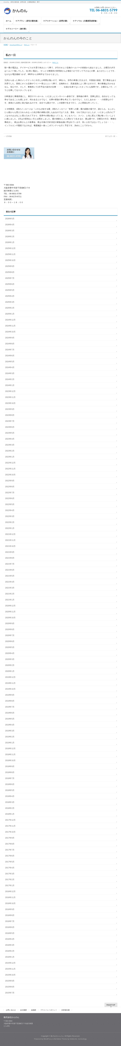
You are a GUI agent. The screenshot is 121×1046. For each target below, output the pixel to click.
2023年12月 (10, 391)
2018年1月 (9, 814)
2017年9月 (9, 838)
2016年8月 (9, 915)
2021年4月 (9, 582)
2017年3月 (9, 874)
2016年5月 (9, 933)
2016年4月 (9, 939)
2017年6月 (9, 856)
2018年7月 (9, 778)
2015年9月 (9, 981)
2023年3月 (9, 445)
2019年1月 (9, 743)
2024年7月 (9, 349)
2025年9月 (9, 266)
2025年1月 (9, 314)
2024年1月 (9, 385)
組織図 (33, 1010)
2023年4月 (9, 439)
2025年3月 (9, 302)
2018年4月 (9, 796)
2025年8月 (9, 272)
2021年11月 (10, 540)
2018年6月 (9, 784)
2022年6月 (9, 498)
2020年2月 (9, 665)
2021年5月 (9, 576)
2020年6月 (9, 641)
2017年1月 (9, 885)
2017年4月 (9, 868)
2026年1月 (9, 242)
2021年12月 (10, 534)
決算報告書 (65, 1010)
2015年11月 (10, 969)
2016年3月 (9, 945)
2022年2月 (9, 522)
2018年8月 (9, 772)
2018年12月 (10, 748)
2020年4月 (9, 653)
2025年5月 (9, 290)
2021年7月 (9, 564)
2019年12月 (10, 677)
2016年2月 (9, 951)
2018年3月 (9, 802)
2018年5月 (9, 790)
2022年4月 (9, 510)
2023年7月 (9, 421)
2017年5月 (9, 862)
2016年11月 (10, 897)
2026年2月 (9, 236)
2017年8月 (9, 844)
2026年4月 (9, 224)
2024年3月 (9, 373)
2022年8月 (9, 486)
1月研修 (8, 136)
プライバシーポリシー (48, 1010)
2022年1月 (9, 528)
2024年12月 (10, 320)
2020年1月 (9, 671)
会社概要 (23, 1010)
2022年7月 (9, 492)
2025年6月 (9, 284)
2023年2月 (9, 451)
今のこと (55, 62)
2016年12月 (10, 891)
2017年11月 (10, 826)
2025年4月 (9, 296)
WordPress (48, 1039)
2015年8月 (9, 987)
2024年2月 (9, 379)
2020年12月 (10, 606)
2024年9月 (9, 338)
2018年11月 (10, 754)
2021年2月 (9, 594)
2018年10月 (10, 760)
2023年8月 (9, 415)
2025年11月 (10, 254)
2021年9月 (9, 552)
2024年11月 (10, 326)
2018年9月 (9, 766)
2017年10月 (10, 832)
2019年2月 (9, 737)
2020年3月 (9, 659)
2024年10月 (10, 332)
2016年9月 (9, 909)
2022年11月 (10, 469)
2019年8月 (9, 701)
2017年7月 (9, 850)
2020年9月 (9, 623)
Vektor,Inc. (74, 1039)
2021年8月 (9, 558)
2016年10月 (10, 903)
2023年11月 (10, 397)
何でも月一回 (111, 136)
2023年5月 (9, 433)
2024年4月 (9, 367)
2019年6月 (9, 713)
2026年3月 (9, 230)
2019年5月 (9, 719)
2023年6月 (9, 427)
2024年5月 (9, 361)
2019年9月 (9, 695)
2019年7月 (9, 707)
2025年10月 (10, 260)
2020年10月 (10, 617)
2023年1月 (9, 457)
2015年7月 (9, 993)
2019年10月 (10, 689)
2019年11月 (10, 683)
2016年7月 (9, 921)
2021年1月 (9, 600)
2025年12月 (10, 248)
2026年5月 (9, 218)
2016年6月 (9, 927)
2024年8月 (9, 344)
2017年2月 (9, 879)
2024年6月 (9, 355)
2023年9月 (9, 409)
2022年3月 (9, 516)
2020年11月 (10, 612)
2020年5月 (9, 647)
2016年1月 (9, 957)
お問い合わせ (11, 1010)
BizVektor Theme (60, 1039)
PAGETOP (111, 1005)
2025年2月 (9, 308)
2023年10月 (10, 403)
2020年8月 (9, 629)
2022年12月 (10, 463)
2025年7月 (9, 278)
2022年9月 (9, 480)
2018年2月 (9, 808)
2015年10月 (10, 975)
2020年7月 (9, 635)
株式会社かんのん (57, 1036)
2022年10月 (10, 475)
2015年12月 (10, 963)
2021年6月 (9, 570)
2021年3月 (9, 588)
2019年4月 (9, 725)
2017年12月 (10, 820)
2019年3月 (9, 731)
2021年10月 (10, 546)
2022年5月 (9, 504)
